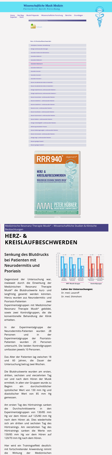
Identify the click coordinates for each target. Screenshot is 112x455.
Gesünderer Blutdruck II (36, 60)
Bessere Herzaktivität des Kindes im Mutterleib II (42, 86)
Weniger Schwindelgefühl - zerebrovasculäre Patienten (43, 123)
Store (21, 17)
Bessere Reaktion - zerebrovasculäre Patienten (41, 119)
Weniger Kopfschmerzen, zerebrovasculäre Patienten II (43, 93)
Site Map (20, 15)
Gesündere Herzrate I (36, 71)
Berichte (68, 15)
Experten (13, 17)
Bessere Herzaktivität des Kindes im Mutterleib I (42, 82)
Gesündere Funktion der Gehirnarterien (40, 52)
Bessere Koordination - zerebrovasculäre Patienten (42, 112)
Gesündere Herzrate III (36, 78)
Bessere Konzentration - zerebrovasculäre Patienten (43, 97)
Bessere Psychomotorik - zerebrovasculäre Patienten (43, 115)
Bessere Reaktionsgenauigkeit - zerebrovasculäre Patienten (44, 130)
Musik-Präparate (32, 15)
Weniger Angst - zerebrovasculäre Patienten (41, 137)
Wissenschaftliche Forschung (52, 15)
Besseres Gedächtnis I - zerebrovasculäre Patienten (42, 100)
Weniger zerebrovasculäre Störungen (39, 49)
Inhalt (36, 27)
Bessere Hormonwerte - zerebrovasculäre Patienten (43, 134)
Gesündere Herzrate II (36, 75)
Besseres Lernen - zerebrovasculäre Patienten (41, 108)
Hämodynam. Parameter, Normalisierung (40, 45)
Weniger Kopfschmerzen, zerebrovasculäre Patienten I (43, 89)
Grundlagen (78, 15)
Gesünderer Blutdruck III (37, 63)
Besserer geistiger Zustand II (37, 145)
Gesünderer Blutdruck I (36, 56)
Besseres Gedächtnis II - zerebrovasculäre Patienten (43, 104)
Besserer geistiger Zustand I (37, 141)
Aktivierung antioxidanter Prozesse (39, 126)
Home (12, 15)
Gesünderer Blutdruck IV (36, 67)
